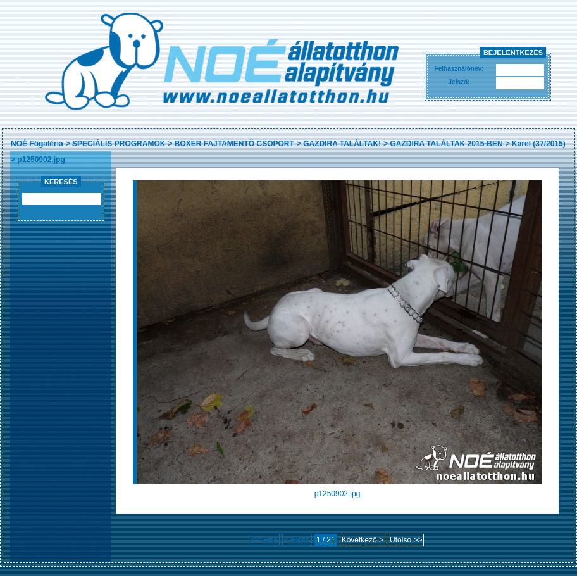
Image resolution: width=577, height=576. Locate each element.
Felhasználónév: (459, 68)
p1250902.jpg (41, 159)
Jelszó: (459, 81)
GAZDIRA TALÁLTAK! (342, 143)
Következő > (362, 539)
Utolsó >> (406, 539)
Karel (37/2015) (539, 143)
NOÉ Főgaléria (37, 143)
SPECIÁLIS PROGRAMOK (118, 143)
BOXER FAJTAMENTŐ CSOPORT (234, 143)
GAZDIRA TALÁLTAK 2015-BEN (446, 143)
